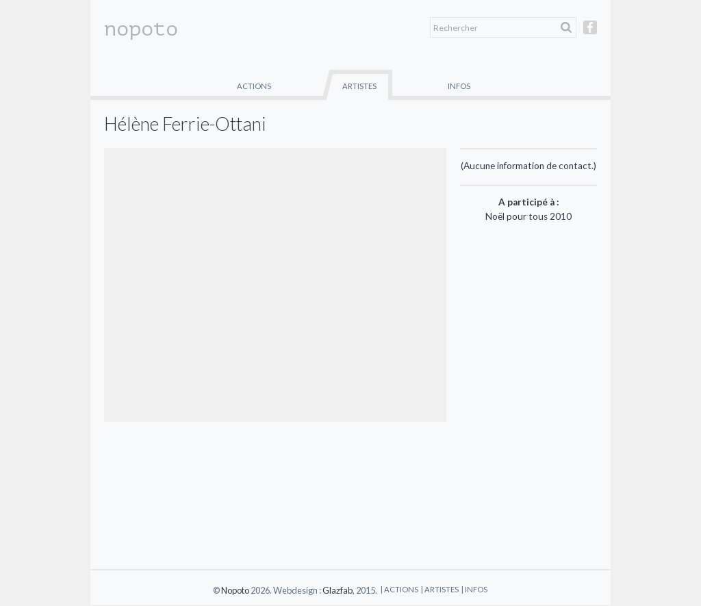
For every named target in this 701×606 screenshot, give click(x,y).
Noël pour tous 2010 (528, 216)
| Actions (399, 589)
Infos (459, 85)
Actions (254, 85)
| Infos (474, 589)
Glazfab (337, 590)
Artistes (359, 85)
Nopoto (235, 590)
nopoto (141, 28)
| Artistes (440, 589)
